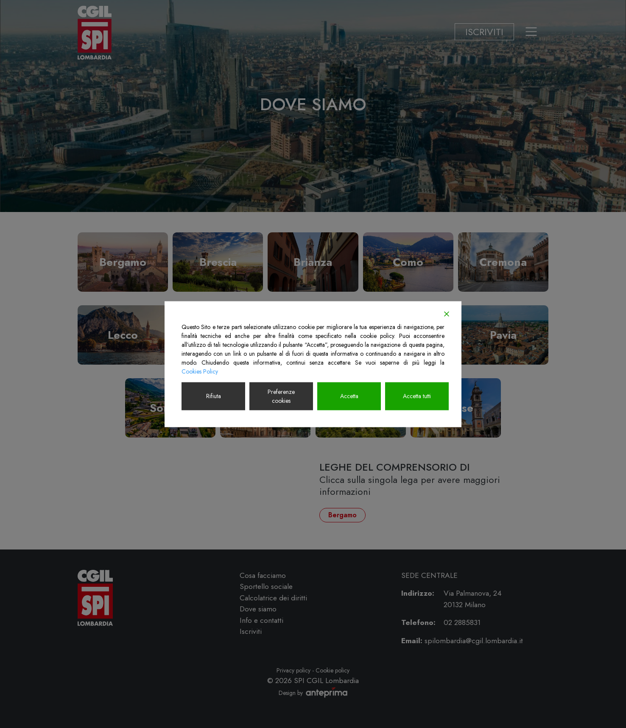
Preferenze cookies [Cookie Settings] (281, 395)
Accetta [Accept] (349, 396)
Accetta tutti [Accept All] (417, 396)
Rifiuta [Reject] (213, 396)
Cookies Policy (200, 371)
